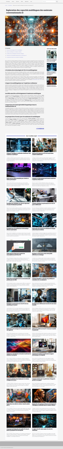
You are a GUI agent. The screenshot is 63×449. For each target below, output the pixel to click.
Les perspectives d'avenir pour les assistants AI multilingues (15, 57)
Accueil (6, 5)
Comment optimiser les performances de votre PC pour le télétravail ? (43, 204)
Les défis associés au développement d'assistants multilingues (15, 53)
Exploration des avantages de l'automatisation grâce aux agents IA (19, 329)
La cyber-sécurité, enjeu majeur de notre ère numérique (42, 429)
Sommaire (8, 48)
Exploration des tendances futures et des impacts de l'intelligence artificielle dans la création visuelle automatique (44, 405)
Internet (13, 1)
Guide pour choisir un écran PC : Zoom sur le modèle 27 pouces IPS (44, 329)
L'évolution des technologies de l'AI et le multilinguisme (14, 50)
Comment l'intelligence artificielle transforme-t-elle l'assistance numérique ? (51, 73)
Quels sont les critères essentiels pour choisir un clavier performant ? (18, 179)
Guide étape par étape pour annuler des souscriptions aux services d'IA (16, 254)
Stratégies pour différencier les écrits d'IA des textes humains (44, 304)
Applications (26, 1)
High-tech (17, 1)
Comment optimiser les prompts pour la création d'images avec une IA (18, 379)
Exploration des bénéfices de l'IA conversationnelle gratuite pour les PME (52, 60)
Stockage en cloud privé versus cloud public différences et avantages (42, 254)
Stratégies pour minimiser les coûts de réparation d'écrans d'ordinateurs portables (18, 204)
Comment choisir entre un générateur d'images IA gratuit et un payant (43, 379)
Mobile (22, 1)
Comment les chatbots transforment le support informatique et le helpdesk (43, 354)
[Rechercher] (49, 1)
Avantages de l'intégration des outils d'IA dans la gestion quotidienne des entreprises (18, 429)
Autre (31, 1)
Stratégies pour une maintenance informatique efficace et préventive (17, 229)
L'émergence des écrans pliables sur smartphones (51, 86)
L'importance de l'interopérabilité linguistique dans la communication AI (17, 55)
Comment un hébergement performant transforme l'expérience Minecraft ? (44, 179)
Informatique (8, 1)
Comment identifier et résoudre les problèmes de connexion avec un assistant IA (43, 279)
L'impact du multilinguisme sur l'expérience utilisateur (14, 51)
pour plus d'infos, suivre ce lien (36, 79)
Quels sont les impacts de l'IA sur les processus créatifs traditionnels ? (42, 154)
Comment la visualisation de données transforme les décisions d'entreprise (19, 354)
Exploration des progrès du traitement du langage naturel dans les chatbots (43, 229)
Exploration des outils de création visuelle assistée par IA (18, 404)
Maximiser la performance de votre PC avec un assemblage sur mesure (17, 304)
